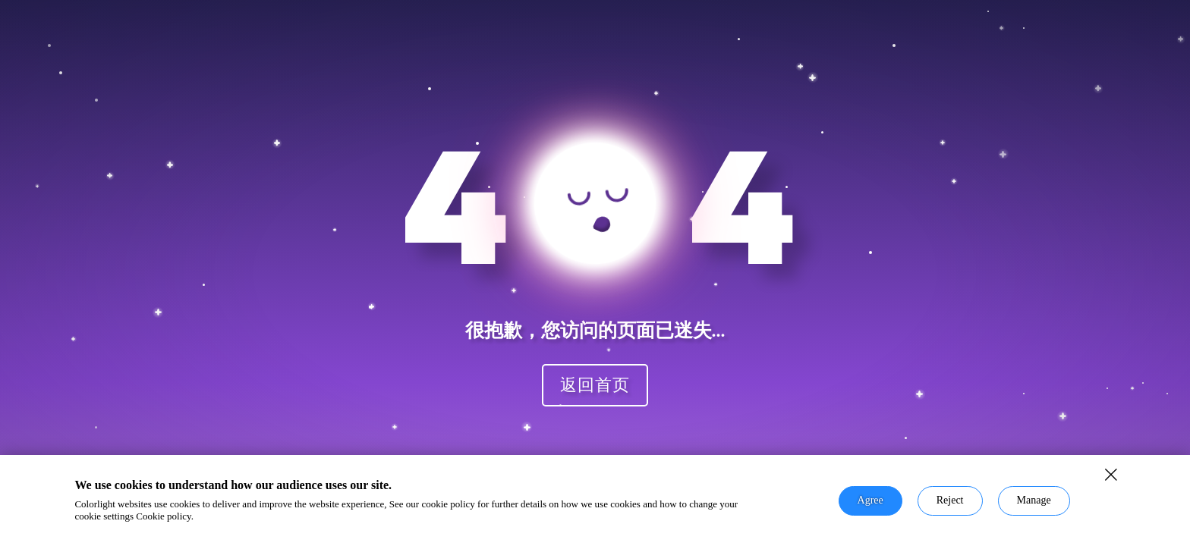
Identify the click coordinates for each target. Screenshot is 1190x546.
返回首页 (595, 384)
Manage (1034, 500)
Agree (870, 500)
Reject (950, 500)
